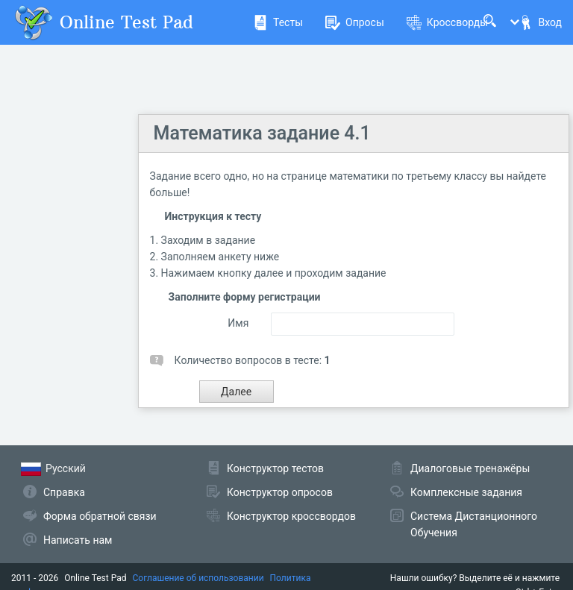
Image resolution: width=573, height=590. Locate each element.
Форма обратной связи (100, 516)
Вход (540, 22)
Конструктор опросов (280, 492)
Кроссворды (447, 22)
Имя (238, 323)
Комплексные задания (466, 492)
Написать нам (77, 540)
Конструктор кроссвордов (291, 516)
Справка (64, 492)
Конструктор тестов (275, 468)
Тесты (278, 22)
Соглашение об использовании (198, 578)
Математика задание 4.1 (262, 133)
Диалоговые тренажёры (470, 468)
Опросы (354, 22)
